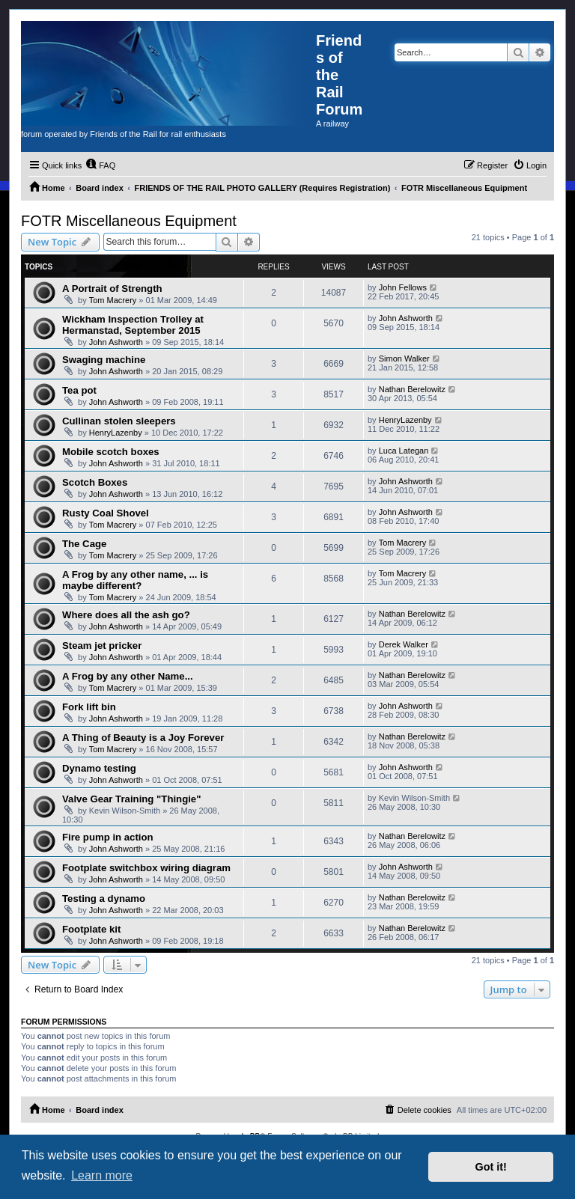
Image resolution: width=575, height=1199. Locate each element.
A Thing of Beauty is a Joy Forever (143, 737)
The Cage (84, 543)
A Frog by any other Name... (127, 676)
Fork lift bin (89, 707)
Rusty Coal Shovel (105, 513)
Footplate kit (91, 929)
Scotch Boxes (94, 482)
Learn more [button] (102, 1175)
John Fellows (403, 287)
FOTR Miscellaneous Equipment (129, 221)
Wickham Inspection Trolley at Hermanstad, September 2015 (133, 325)
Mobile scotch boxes (110, 451)
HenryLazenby (115, 432)
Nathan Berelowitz (412, 389)
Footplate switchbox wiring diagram (146, 867)
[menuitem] (100, 165)
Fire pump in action (107, 837)
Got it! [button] (491, 1167)
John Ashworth (116, 342)
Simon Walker (404, 358)
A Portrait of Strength (112, 288)
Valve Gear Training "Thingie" (131, 799)
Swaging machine (103, 359)
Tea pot (79, 390)
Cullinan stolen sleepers (119, 421)
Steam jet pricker (102, 645)
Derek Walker (403, 644)
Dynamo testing (99, 768)
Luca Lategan (404, 450)
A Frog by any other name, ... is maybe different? (135, 580)
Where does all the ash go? (126, 614)
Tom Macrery (113, 300)
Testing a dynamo (103, 898)
